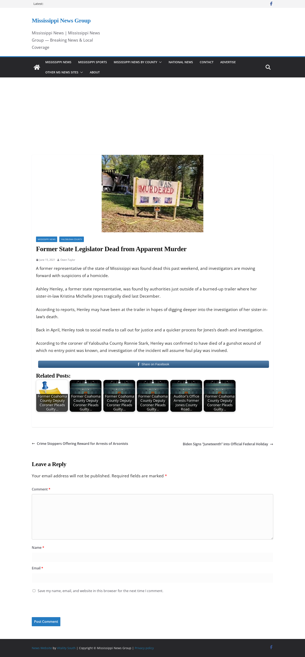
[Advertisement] (152, 110)
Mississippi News (58, 62)
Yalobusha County (71, 239)
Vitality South (66, 648)
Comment (41, 489)
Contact (207, 62)
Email (37, 568)
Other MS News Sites (61, 72)
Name (38, 547)
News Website (42, 648)
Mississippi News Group (61, 20)
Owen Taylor (67, 260)
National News (181, 62)
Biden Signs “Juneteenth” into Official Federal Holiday (228, 444)
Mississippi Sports (92, 62)
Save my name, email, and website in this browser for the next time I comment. (100, 590)
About (95, 72)
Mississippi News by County (135, 62)
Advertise (228, 62)
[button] (159, 62)
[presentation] (61, 608)
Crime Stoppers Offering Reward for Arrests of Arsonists (80, 443)
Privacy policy (144, 648)
